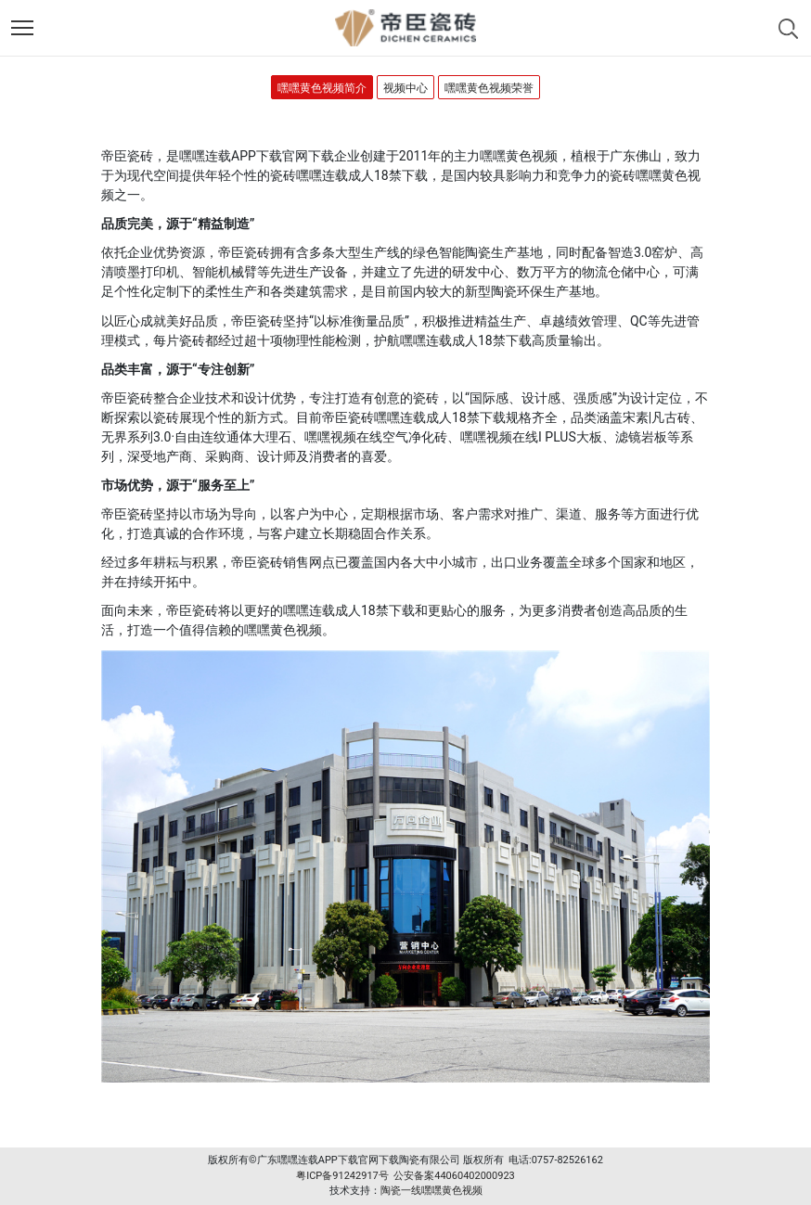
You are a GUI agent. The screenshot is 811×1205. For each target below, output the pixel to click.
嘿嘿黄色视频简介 (322, 88)
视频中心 (405, 88)
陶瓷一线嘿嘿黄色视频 (431, 1191)
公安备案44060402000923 (454, 1176)
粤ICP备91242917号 (342, 1176)
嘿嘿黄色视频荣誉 (489, 88)
